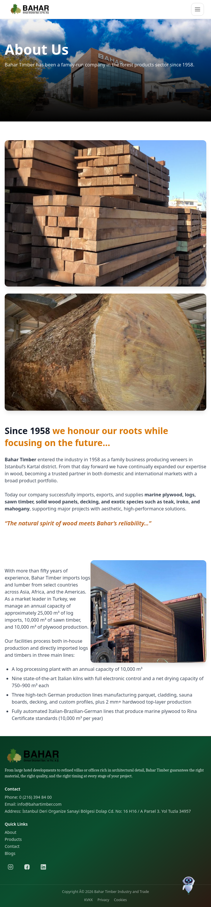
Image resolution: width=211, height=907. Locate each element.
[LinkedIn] (43, 867)
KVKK (88, 900)
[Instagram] (10, 867)
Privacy (103, 900)
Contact (12, 846)
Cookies (120, 900)
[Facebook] (27, 867)
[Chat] (188, 884)
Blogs (10, 853)
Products (13, 839)
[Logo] (30, 9)
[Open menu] (197, 9)
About (10, 832)
